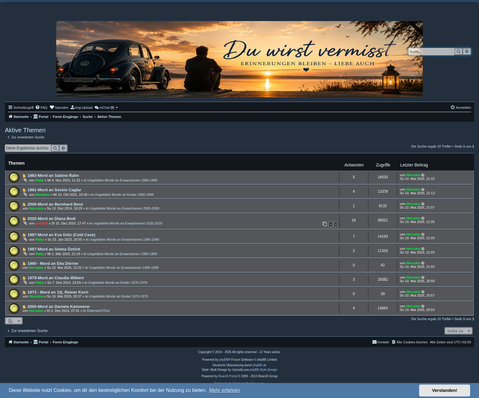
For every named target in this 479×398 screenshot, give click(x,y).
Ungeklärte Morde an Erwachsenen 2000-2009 (124, 208)
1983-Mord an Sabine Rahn (53, 175)
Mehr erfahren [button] (224, 390)
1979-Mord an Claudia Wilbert (55, 278)
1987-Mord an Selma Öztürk (53, 249)
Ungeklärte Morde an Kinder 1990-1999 (124, 194)
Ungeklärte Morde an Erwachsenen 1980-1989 (122, 180)
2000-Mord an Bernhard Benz (55, 204)
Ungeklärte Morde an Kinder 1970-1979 (117, 282)
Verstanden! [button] (444, 390)
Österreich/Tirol (98, 310)
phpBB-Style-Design (263, 369)
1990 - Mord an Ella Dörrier (53, 263)
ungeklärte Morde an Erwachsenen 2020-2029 (127, 223)
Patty (39, 180)
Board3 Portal (227, 376)
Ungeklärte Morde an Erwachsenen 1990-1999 (124, 239)
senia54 (41, 223)
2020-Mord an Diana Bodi (51, 218)
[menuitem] (41, 107)
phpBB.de (259, 365)
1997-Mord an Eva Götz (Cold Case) (61, 234)
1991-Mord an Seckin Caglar (54, 190)
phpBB (223, 359)
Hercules (413, 175)
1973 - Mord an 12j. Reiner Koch (57, 292)
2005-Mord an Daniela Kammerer (58, 306)
